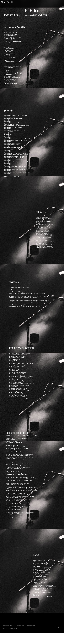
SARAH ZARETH (6, 2)
